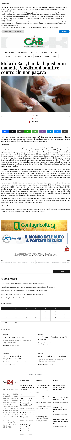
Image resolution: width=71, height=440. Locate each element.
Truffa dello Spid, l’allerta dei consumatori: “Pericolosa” (26, 428)
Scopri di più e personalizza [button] (12, 31)
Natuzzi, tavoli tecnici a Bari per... (52, 356)
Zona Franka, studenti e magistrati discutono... (13, 357)
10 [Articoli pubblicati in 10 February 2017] (45, 314)
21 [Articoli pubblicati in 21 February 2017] (16, 320)
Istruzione (28, 56)
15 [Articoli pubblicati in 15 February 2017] (26, 317)
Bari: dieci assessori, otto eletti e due (43, 408)
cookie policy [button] (8, 11)
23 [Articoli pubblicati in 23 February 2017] (36, 320)
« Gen (3, 330)
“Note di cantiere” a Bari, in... (15, 337)
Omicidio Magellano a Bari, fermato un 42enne (14, 298)
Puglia (34, 52)
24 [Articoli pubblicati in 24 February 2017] (45, 320)
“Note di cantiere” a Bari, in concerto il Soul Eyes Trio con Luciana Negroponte (22, 283)
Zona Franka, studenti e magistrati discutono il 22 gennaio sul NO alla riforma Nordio (24, 291)
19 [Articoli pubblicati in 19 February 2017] (65, 317)
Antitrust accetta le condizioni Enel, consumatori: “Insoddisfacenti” (26, 402)
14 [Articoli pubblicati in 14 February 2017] (16, 317)
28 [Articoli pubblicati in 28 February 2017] (16, 323)
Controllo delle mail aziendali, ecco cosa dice (60, 421)
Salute (47, 56)
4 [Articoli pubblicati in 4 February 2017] (55, 311)
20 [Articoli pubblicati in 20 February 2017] (6, 320)
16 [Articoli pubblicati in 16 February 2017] (35, 317)
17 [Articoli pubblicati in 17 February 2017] (45, 317)
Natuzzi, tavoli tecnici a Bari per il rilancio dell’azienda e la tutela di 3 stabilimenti (22, 294)
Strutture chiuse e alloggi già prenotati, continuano (27, 387)
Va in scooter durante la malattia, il (60, 409)
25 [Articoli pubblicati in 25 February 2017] (55, 320)
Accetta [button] (64, 31)
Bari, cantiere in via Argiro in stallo (43, 386)
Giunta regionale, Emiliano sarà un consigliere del (42, 419)
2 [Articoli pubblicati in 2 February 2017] (35, 311)
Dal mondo (54, 52)
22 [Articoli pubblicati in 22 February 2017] (26, 320)
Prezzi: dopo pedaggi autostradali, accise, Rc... (52, 338)
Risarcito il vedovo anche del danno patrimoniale (59, 387)
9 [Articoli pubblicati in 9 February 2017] (35, 314)
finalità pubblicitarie (54, 16)
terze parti (30, 13)
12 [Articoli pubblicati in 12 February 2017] (65, 314)
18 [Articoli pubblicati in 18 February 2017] (55, 317)
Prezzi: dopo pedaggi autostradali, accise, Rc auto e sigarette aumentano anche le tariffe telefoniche (28, 287)
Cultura (8, 56)
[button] (68, 2)
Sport (55, 56)
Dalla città (22, 52)
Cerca (62, 272)
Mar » (8, 330)
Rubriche (38, 56)
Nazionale (43, 52)
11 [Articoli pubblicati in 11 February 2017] (55, 314)
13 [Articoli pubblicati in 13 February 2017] (6, 317)
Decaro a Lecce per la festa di (43, 398)
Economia (18, 56)
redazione (6, 345)
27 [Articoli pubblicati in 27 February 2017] (6, 323)
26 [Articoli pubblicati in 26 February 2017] (65, 320)
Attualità (6, 353)
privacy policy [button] (55, 7)
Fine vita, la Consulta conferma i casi (60, 398)
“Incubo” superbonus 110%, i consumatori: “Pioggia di (27, 415)
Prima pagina (9, 52)
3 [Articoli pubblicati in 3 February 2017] (45, 311)
